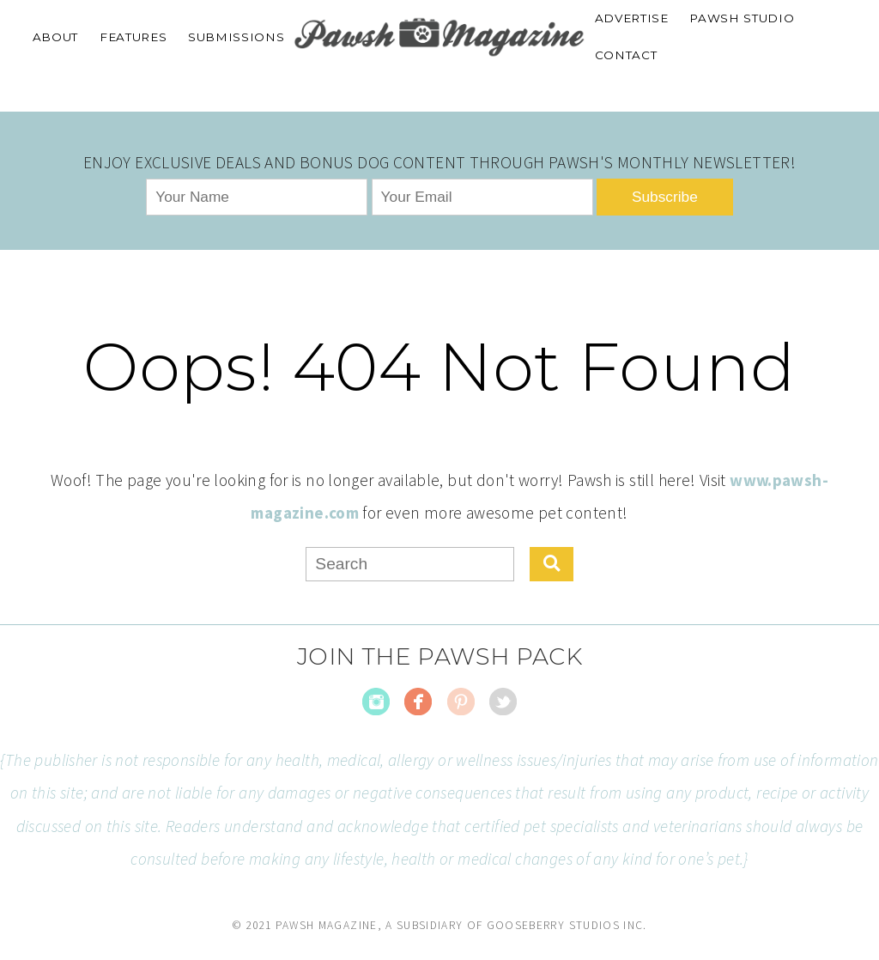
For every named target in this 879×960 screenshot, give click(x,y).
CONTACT (626, 55)
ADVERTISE (632, 18)
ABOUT (55, 37)
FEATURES (133, 37)
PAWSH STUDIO (741, 18)
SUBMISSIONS (236, 37)
